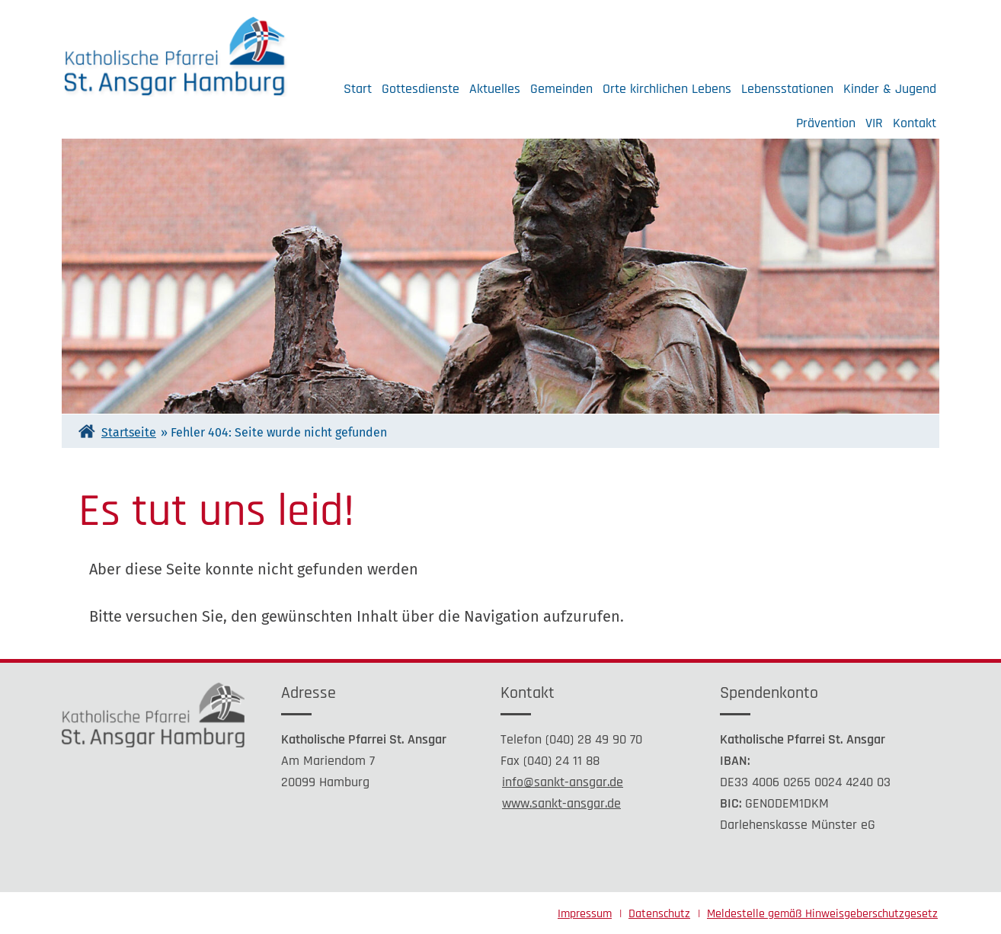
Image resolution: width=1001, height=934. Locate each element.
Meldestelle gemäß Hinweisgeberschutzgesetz (822, 914)
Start (358, 89)
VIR (874, 123)
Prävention (825, 123)
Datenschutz (659, 914)
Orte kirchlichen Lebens (667, 89)
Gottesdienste (420, 89)
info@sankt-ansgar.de (562, 782)
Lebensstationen (787, 89)
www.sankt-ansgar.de (561, 803)
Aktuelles (494, 89)
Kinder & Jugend (889, 89)
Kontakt (914, 123)
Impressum (585, 914)
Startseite (128, 432)
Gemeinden (561, 89)
